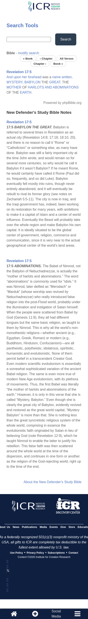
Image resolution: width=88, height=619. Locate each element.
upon (17, 77)
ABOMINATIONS (66, 87)
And (10, 77)
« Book (28, 58)
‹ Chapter (46, 58)
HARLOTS (36, 87)
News (16, 527)
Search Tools (22, 25)
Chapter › (39, 63)
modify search (28, 53)
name (56, 77)
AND (48, 87)
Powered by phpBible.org (62, 103)
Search (65, 39)
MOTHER (14, 87)
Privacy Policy (35, 552)
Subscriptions (56, 552)
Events (53, 527)
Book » (58, 63)
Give (63, 527)
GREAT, (55, 82)
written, (67, 77)
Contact (73, 552)
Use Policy (16, 552)
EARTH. (26, 92)
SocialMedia (56, 613)
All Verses (67, 58)
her (24, 77)
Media (43, 527)
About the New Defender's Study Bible (53, 482)
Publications (29, 527)
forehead (34, 77)
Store (72, 527)
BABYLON (33, 82)
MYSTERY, (15, 82)
